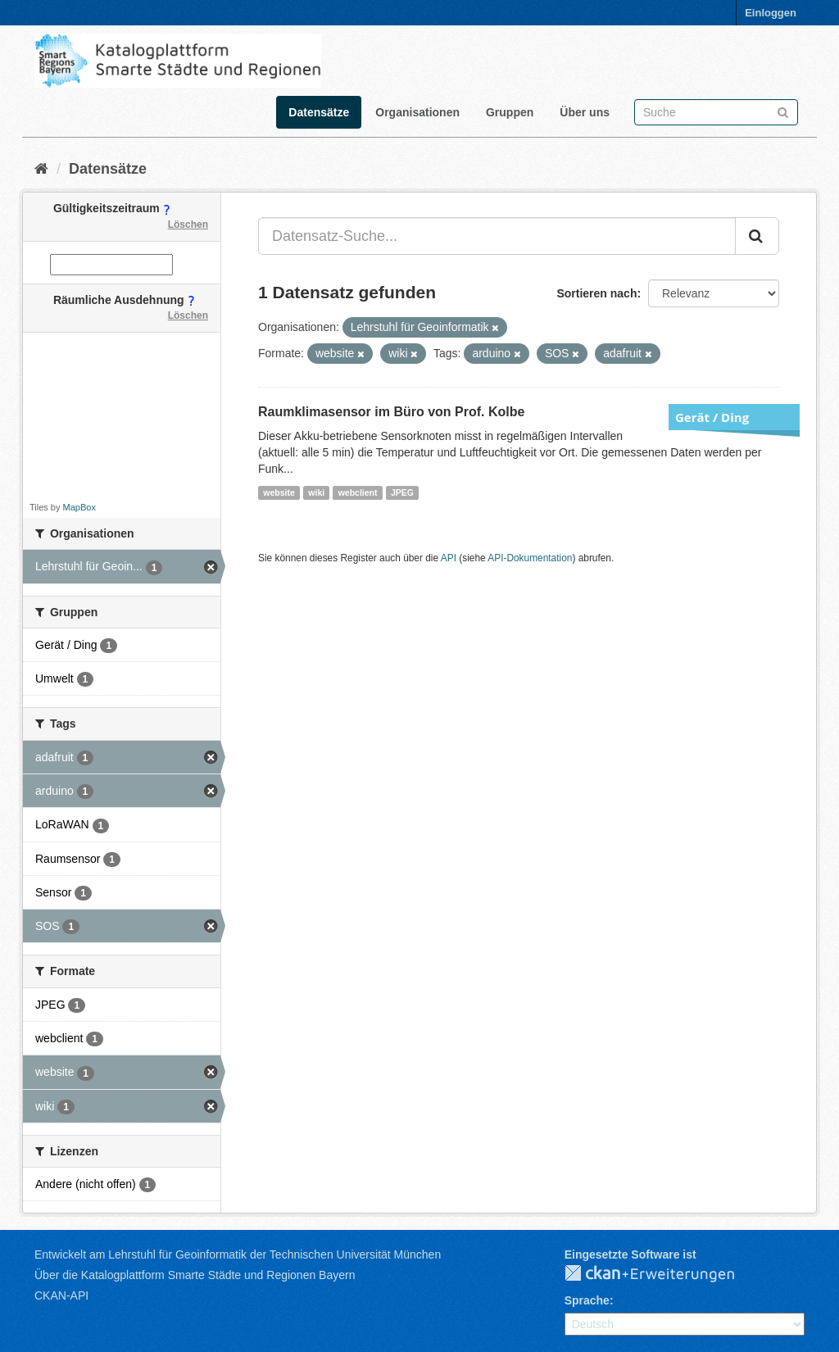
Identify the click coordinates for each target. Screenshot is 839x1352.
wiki (316, 492)
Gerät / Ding (712, 417)
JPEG (402, 492)
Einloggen (770, 13)
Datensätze (318, 112)
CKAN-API (61, 1295)
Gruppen (509, 112)
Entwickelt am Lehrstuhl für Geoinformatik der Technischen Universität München (237, 1254)
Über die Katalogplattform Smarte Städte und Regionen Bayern (194, 1275)
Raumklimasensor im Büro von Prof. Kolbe (391, 412)
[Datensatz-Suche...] (497, 236)
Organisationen (417, 112)
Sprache (587, 1300)
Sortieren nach (596, 293)
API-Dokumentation (530, 558)
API (448, 558)
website (279, 492)
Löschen (188, 224)
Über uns (585, 112)
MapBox (79, 507)
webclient (358, 492)
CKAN (663, 1274)
